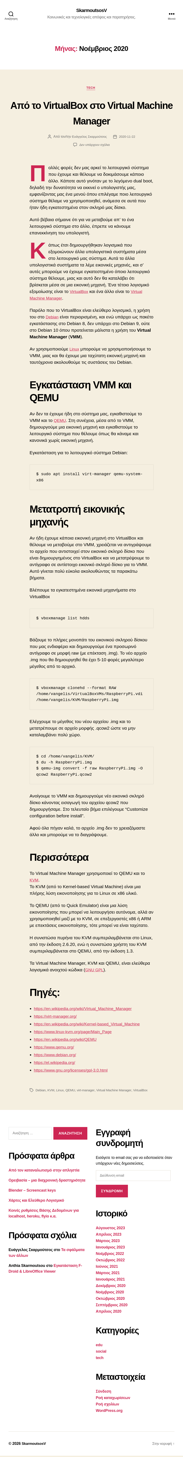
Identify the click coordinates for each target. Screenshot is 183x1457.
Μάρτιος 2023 (108, 1242)
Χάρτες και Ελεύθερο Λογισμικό (36, 1202)
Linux (74, 350)
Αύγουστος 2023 (110, 1229)
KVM (35, 881)
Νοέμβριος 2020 (110, 1293)
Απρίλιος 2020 (109, 1313)
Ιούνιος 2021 (107, 1268)
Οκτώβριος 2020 (110, 1300)
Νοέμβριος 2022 (110, 1255)
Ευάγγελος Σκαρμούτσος (89, 138)
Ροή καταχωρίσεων (113, 1399)
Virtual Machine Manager (116, 1091)
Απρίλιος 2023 (109, 1236)
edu (99, 1346)
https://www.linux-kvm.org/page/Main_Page (77, 1032)
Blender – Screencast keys (32, 1191)
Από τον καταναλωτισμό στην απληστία (44, 1171)
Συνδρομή (112, 1192)
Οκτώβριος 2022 (110, 1261)
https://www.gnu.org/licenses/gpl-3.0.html (75, 1071)
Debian (53, 318)
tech (91, 89)
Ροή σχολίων (107, 1405)
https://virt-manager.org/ (57, 1017)
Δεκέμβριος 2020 (111, 1287)
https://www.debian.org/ (57, 1055)
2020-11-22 (127, 138)
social (101, 1352)
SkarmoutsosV (91, 10)
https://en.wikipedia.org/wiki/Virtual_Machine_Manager (88, 1009)
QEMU (60, 421)
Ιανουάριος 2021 (110, 1280)
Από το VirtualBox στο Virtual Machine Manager (91, 113)
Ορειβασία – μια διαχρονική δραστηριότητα (47, 1181)
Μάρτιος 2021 (108, 1274)
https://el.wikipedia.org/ (57, 1063)
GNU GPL (95, 971)
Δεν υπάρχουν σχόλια (94, 146)
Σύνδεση (103, 1392)
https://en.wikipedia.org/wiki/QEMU (68, 1040)
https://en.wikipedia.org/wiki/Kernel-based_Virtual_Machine (92, 1025)
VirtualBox (80, 292)
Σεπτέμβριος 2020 (112, 1306)
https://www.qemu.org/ (56, 1048)
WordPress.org (109, 1412)
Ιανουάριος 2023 (110, 1248)
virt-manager (87, 1091)
